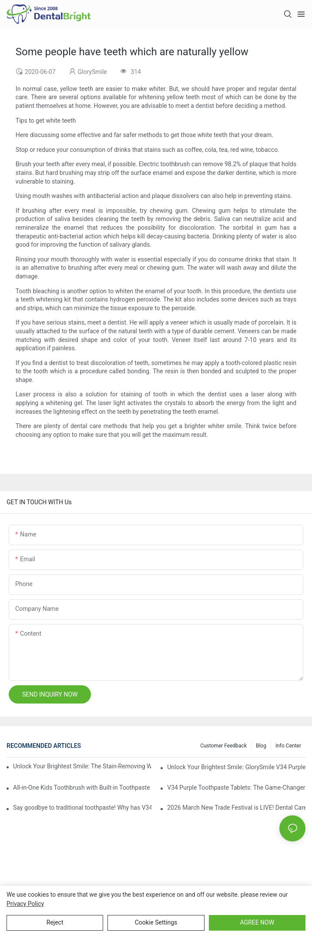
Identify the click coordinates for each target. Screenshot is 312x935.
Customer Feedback (223, 746)
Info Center (288, 746)
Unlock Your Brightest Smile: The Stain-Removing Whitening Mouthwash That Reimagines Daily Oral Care (82, 766)
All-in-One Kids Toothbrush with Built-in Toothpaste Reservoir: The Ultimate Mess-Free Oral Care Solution (82, 787)
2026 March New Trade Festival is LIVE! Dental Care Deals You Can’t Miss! (236, 807)
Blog (261, 746)
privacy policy (25, 903)
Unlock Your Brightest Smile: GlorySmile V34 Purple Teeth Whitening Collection (236, 767)
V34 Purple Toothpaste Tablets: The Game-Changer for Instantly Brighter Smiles (236, 787)
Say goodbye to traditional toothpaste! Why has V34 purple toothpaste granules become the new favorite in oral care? (82, 807)
